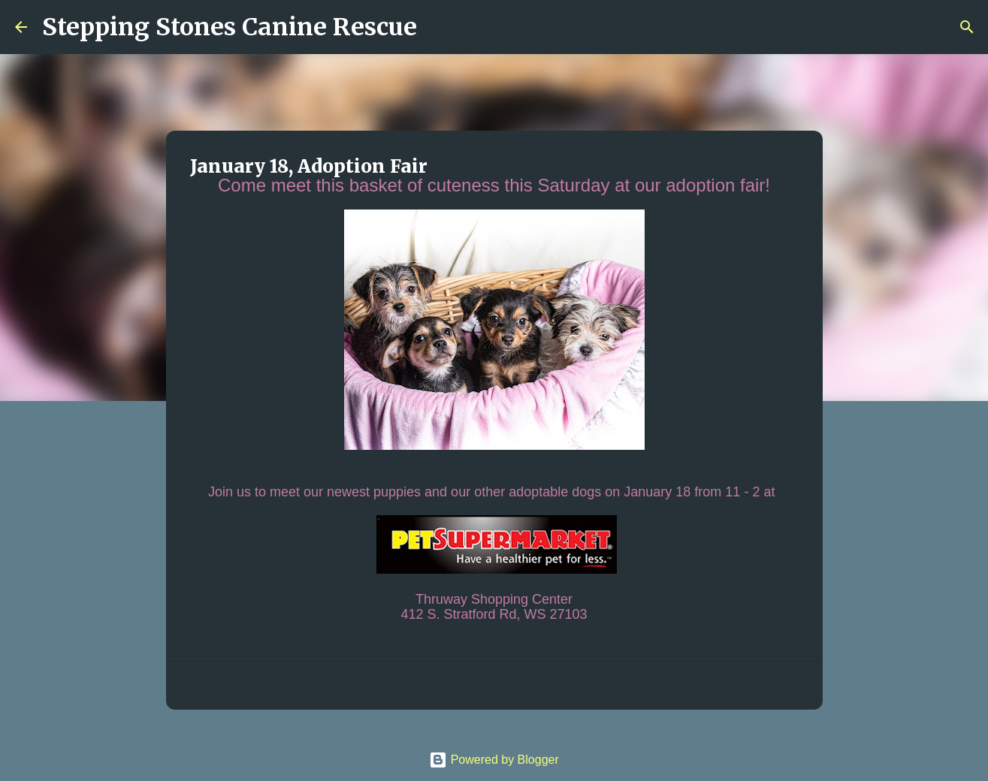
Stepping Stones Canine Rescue (229, 27)
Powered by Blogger (494, 759)
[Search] (438, 27)
